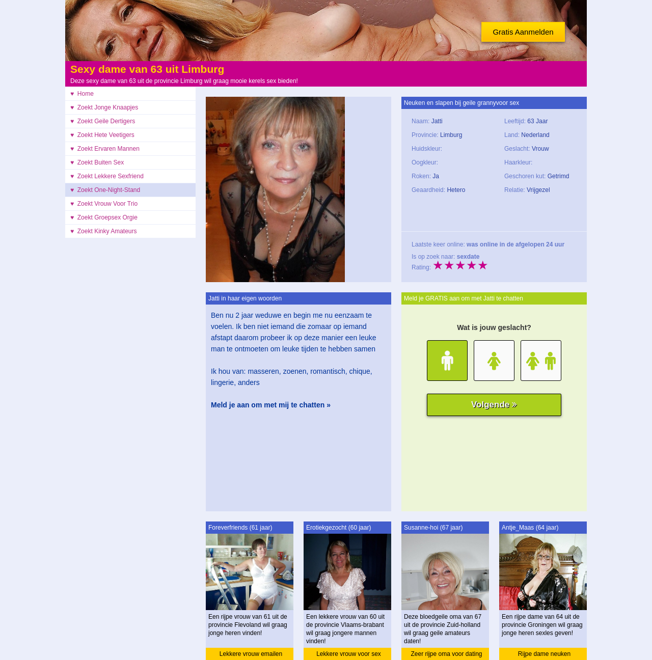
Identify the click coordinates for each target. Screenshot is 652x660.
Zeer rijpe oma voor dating (446, 653)
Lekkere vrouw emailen (251, 653)
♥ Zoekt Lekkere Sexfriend (107, 176)
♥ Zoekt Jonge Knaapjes (104, 107)
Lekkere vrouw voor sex (348, 653)
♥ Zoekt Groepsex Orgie (104, 217)
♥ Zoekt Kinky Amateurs (103, 231)
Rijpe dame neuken (544, 653)
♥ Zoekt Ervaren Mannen (105, 148)
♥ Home (82, 93)
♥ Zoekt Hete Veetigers (102, 135)
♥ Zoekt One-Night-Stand (105, 190)
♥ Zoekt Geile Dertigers (102, 121)
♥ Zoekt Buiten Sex (97, 162)
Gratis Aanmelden (523, 32)
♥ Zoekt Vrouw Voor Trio (104, 203)
